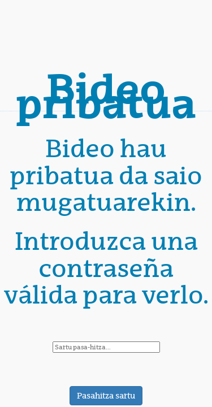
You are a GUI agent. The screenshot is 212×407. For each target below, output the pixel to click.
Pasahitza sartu (106, 395)
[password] (106, 347)
